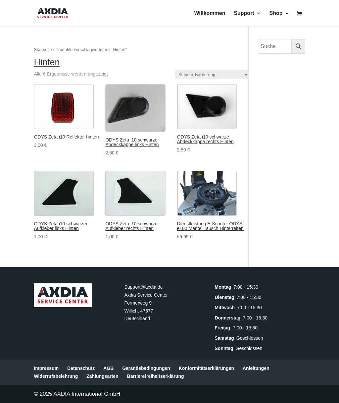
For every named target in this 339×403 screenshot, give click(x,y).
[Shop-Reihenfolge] (212, 74)
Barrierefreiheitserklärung (155, 376)
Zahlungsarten (102, 376)
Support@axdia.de (143, 287)
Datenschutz (81, 368)
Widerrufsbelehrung (56, 376)
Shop (276, 13)
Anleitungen (256, 368)
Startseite (43, 49)
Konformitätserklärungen (206, 368)
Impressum (46, 368)
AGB (108, 368)
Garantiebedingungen (146, 368)
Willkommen (209, 13)
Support (244, 13)
